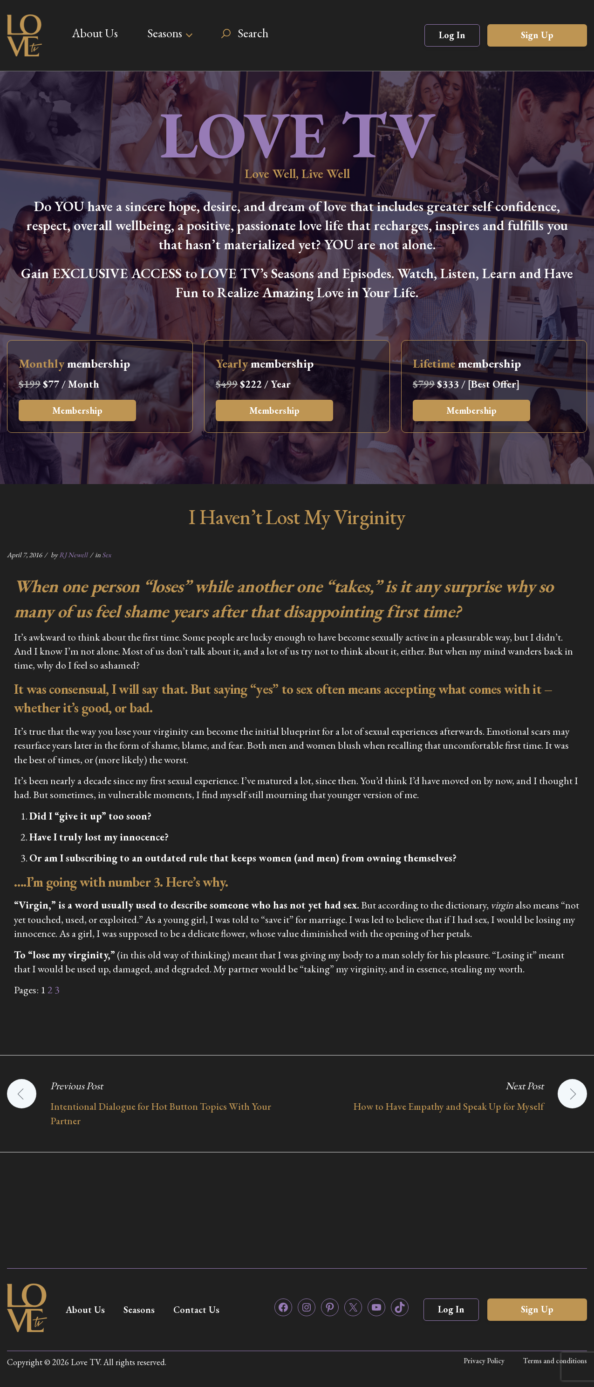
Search (253, 33)
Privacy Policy (484, 1360)
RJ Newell (73, 554)
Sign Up (537, 35)
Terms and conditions (555, 1360)
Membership (77, 410)
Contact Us (196, 1310)
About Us (95, 33)
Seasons (164, 33)
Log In (452, 35)
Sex (106, 554)
